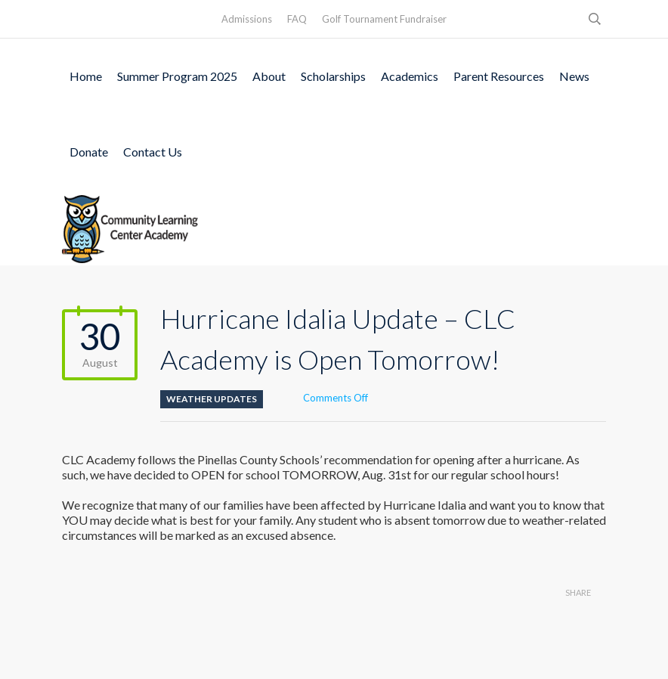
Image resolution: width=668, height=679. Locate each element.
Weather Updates (211, 399)
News (574, 76)
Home (86, 76)
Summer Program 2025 (177, 76)
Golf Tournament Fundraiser (384, 19)
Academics (409, 76)
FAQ (297, 19)
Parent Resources (498, 76)
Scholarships (333, 76)
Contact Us (152, 151)
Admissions (246, 19)
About (269, 76)
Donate (89, 151)
